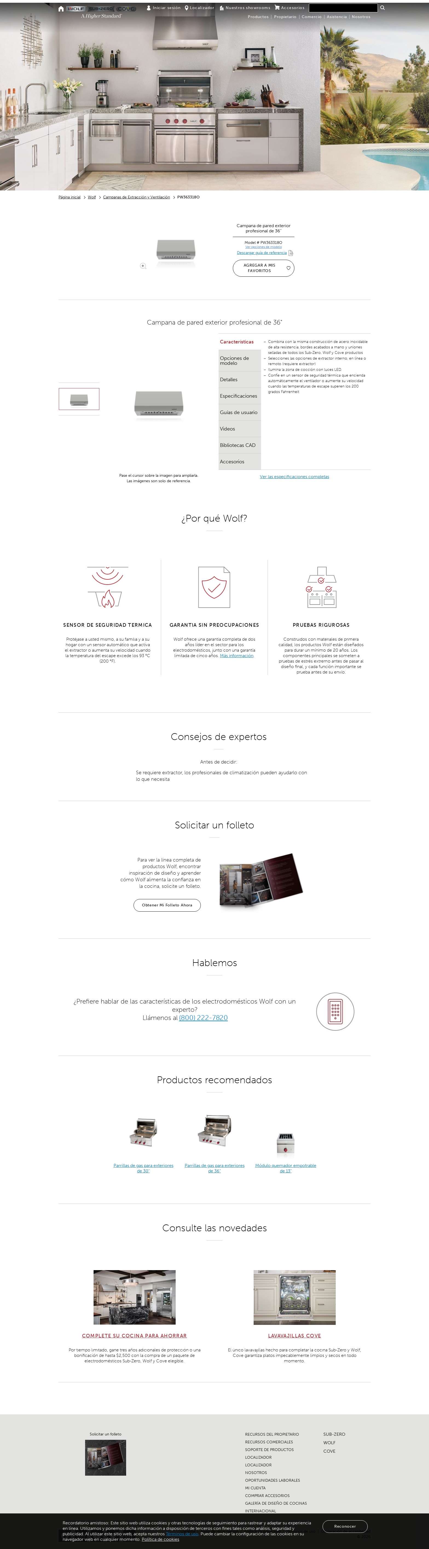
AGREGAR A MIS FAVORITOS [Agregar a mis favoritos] (267, 268)
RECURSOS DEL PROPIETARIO (272, 1434)
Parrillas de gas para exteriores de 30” (143, 1168)
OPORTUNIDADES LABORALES (272, 1480)
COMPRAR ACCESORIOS (267, 1495)
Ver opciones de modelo (263, 247)
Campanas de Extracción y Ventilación (136, 197)
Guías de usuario (238, 412)
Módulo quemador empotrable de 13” (285, 1168)
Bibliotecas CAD (238, 445)
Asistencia (337, 17)
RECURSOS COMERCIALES (269, 1442)
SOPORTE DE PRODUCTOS (269, 1449)
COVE (329, 1451)
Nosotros (361, 17)
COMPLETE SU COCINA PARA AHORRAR (134, 1336)
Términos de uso (182, 1533)
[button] (382, 8)
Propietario (285, 17)
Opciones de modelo (234, 360)
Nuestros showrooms (244, 8)
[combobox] (343, 8)
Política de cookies (160, 1539)
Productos (258, 17)
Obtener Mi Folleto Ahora (167, 905)
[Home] (61, 9)
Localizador (199, 8)
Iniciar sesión (163, 8)
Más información (236, 655)
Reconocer (345, 1526)
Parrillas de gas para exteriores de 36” (215, 1168)
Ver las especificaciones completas (294, 476)
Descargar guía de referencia (262, 252)
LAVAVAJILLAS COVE (294, 1336)
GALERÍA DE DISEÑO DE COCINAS (276, 1503)
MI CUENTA (255, 1488)
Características (237, 342)
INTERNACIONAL (260, 1511)
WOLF (329, 1442)
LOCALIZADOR (258, 1457)
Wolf (92, 197)
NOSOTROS (256, 1472)
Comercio (312, 17)
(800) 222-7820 (203, 1018)
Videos (227, 429)
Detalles (228, 380)
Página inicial (69, 197)
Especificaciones (238, 396)
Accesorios (290, 7)
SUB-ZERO (334, 1434)
